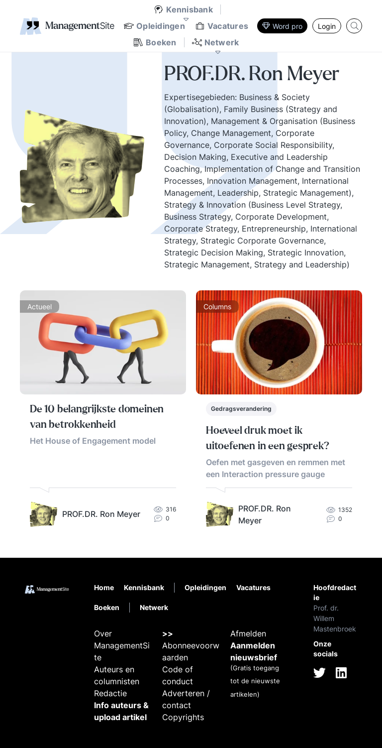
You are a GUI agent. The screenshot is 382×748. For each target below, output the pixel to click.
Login (327, 26)
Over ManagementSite (122, 645)
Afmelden (248, 633)
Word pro (282, 26)
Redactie (110, 693)
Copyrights (183, 717)
